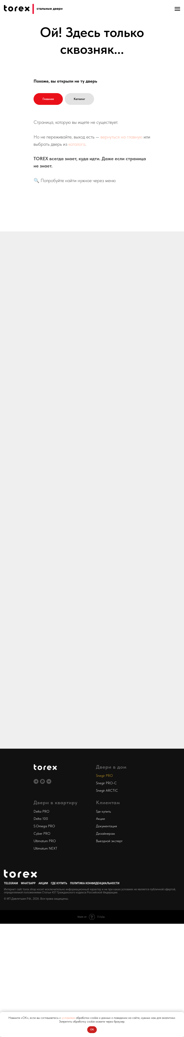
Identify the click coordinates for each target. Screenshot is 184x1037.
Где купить (103, 811)
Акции (100, 819)
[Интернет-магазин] (42, 781)
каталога (76, 144)
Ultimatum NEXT (45, 848)
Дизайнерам (105, 833)
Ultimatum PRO (45, 841)
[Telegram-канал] (36, 781)
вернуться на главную (121, 137)
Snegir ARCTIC (107, 790)
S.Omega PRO (44, 826)
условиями (68, 1018)
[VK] (48, 781)
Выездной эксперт (109, 841)
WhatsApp (28, 883)
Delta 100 (41, 819)
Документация (106, 826)
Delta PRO (41, 811)
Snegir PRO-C (106, 783)
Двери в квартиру (55, 802)
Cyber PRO (42, 833)
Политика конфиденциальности (94, 883)
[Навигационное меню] (177, 9)
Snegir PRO (104, 775)
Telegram (11, 883)
